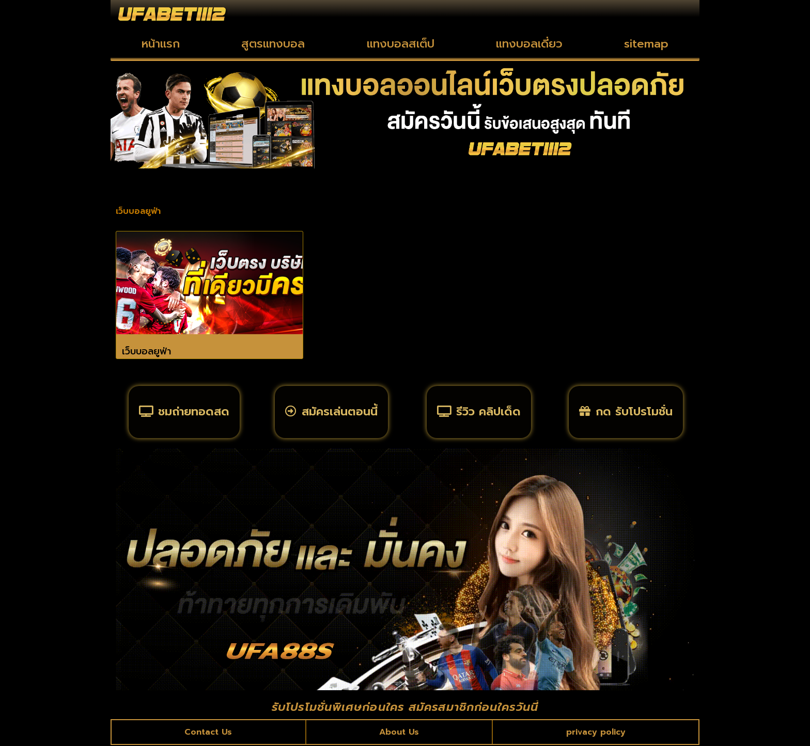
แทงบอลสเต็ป (400, 43)
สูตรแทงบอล (273, 43)
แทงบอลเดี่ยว (529, 43)
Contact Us (208, 732)
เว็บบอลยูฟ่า (146, 351)
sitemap (646, 43)
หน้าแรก (161, 43)
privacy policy (595, 732)
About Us (399, 732)
